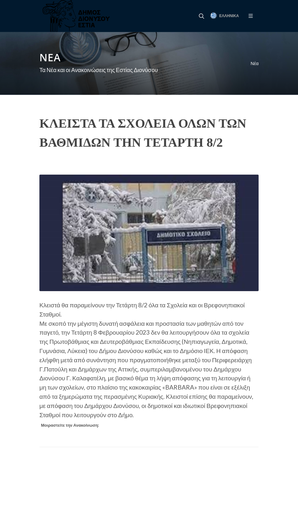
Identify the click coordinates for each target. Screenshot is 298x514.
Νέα (255, 63)
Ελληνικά (224, 15)
